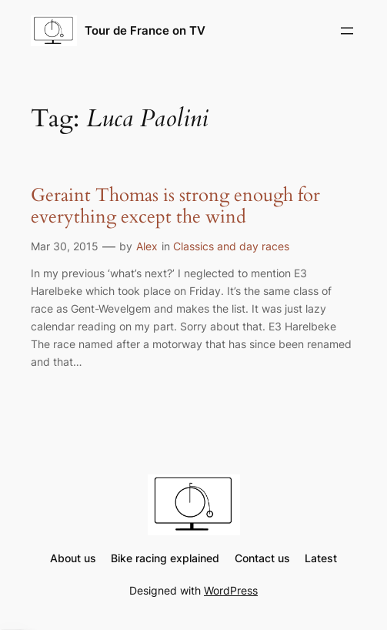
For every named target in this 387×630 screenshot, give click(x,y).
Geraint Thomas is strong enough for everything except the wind (175, 207)
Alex (147, 246)
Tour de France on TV (145, 30)
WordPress (231, 590)
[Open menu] (347, 31)
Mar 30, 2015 (64, 246)
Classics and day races (231, 246)
